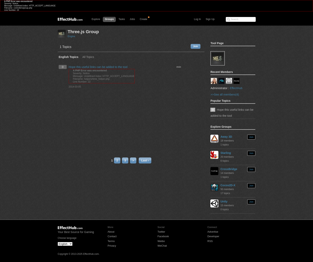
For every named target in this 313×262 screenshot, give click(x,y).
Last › (145, 160)
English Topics (68, 57)
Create (143, 19)
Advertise (212, 231)
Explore (96, 19)
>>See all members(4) (224, 94)
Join (195, 46)
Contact (112, 236)
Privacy (112, 245)
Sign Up (210, 19)
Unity (223, 201)
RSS (210, 241)
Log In (197, 19)
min (178, 66)
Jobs (132, 19)
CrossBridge (228, 169)
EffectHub (236, 88)
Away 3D (226, 136)
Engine (71, 36)
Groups (109, 19)
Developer (213, 236)
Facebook (163, 236)
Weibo (161, 241)
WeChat (162, 245)
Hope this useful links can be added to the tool (98, 67)
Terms (111, 241)
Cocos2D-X (227, 185)
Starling (225, 152)
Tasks (122, 19)
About (111, 231)
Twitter (161, 231)
